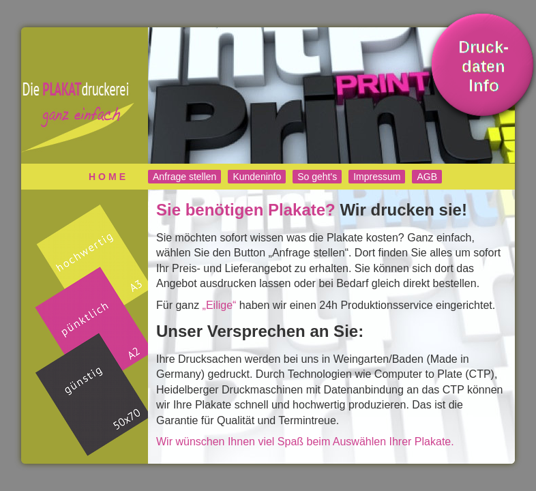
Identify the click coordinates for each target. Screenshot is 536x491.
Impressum (376, 176)
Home (108, 176)
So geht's (317, 176)
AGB (427, 176)
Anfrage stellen (184, 176)
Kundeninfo (257, 176)
